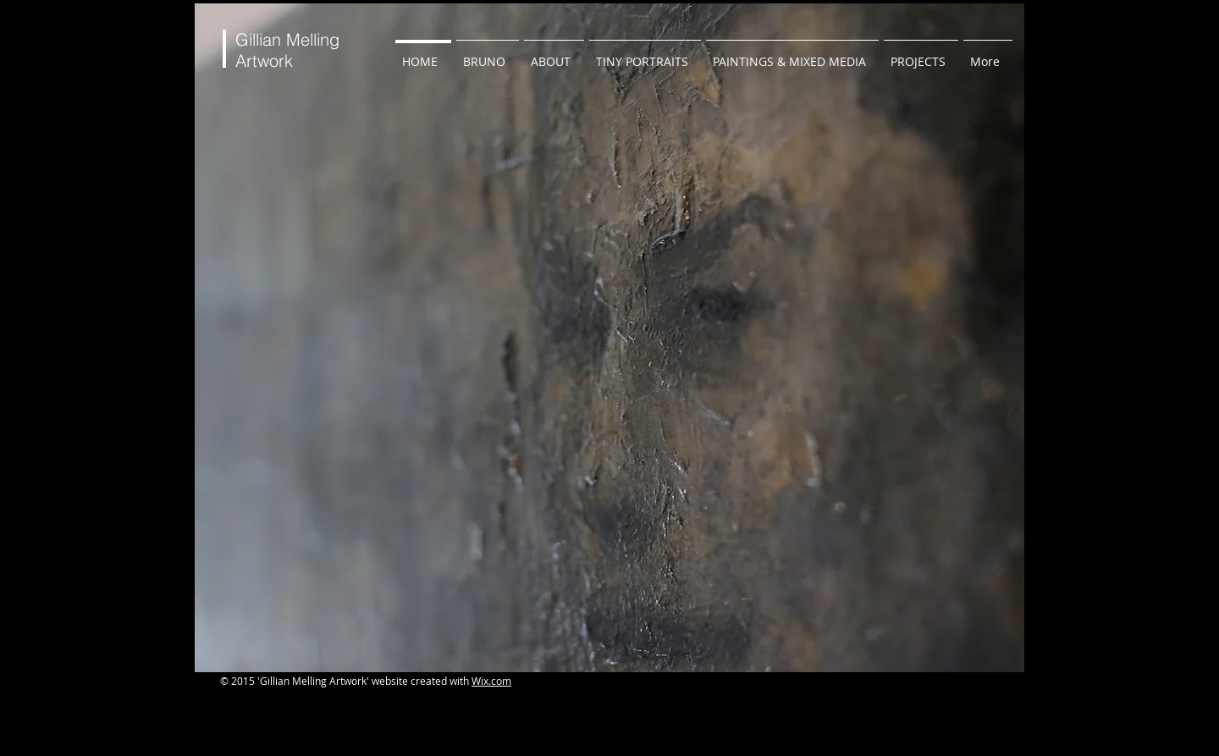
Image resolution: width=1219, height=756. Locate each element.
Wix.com (491, 680)
